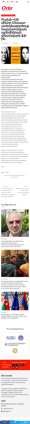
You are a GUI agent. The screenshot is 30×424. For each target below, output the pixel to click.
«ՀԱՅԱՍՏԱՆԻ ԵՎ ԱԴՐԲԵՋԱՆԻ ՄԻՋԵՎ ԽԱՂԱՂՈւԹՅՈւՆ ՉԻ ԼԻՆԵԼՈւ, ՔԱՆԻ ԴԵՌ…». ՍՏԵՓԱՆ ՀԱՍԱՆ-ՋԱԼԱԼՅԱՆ (14, 316)
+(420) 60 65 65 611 (8, 408)
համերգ (7, 172)
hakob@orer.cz (7, 411)
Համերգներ (11, 15)
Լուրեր (4, 15)
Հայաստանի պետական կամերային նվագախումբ (15, 176)
